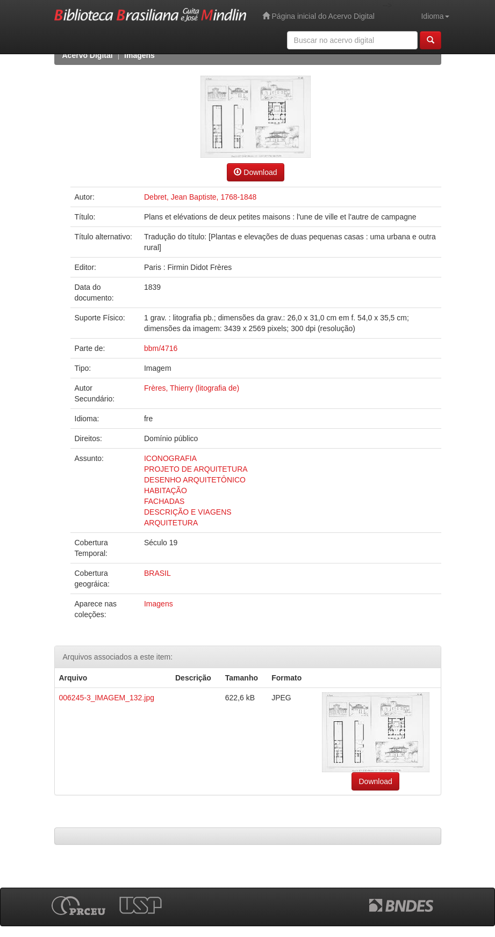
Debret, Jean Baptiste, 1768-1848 (200, 197)
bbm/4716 (160, 348)
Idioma (435, 16)
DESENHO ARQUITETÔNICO (195, 479)
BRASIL (157, 573)
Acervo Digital (87, 55)
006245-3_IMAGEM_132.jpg (106, 697)
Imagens (139, 55)
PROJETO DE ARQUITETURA (196, 469)
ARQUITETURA (171, 522)
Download (255, 172)
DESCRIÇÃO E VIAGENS (188, 512)
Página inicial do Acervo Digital (318, 15)
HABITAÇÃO (165, 490)
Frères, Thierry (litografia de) (191, 388)
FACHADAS (164, 501)
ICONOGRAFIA (170, 458)
